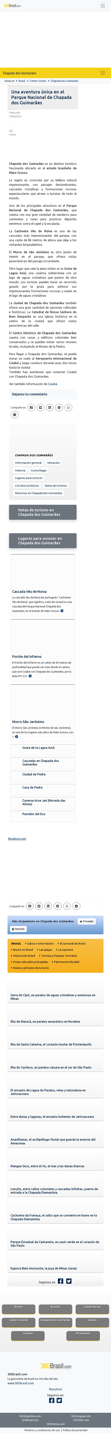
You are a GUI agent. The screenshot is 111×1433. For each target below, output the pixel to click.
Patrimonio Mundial (66, 961)
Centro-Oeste (38, 80)
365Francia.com (55, 1424)
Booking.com (17, 838)
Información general (28, 462)
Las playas (45, 949)
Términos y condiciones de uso (42, 1430)
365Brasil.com (30, 1420)
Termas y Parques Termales (59, 955)
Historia (20, 470)
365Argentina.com (30, 1416)
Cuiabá (52, 384)
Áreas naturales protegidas (30, 961)
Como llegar (39, 470)
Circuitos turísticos (27, 485)
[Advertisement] (55, 39)
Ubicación (53, 462)
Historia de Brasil (24, 955)
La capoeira (65, 949)
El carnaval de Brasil (72, 943)
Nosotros (55, 1389)
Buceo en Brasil (23, 949)
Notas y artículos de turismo (31, 967)
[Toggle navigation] (102, 5)
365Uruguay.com (81, 1416)
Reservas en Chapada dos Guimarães (38, 493)
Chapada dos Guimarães (19, 73)
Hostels (20, 928)
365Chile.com (81, 1420)
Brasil (22, 80)
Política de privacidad (75, 1430)
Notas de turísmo (56, 485)
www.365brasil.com (21, 1383)
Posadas (88, 921)
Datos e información (40, 943)
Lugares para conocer (29, 477)
